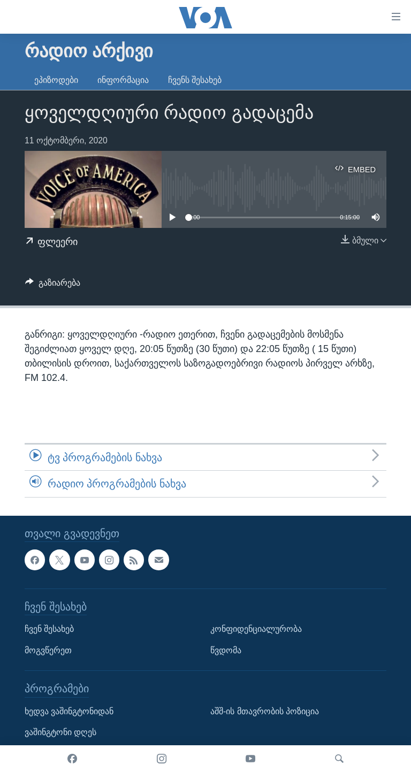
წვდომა (225, 649)
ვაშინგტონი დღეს (60, 732)
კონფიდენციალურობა (256, 628)
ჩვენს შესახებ (195, 80)
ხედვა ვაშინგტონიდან (69, 710)
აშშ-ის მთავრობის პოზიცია (264, 710)
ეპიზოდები (56, 80)
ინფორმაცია (123, 80)
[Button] (52, 285)
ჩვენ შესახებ (49, 628)
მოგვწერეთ (48, 649)
